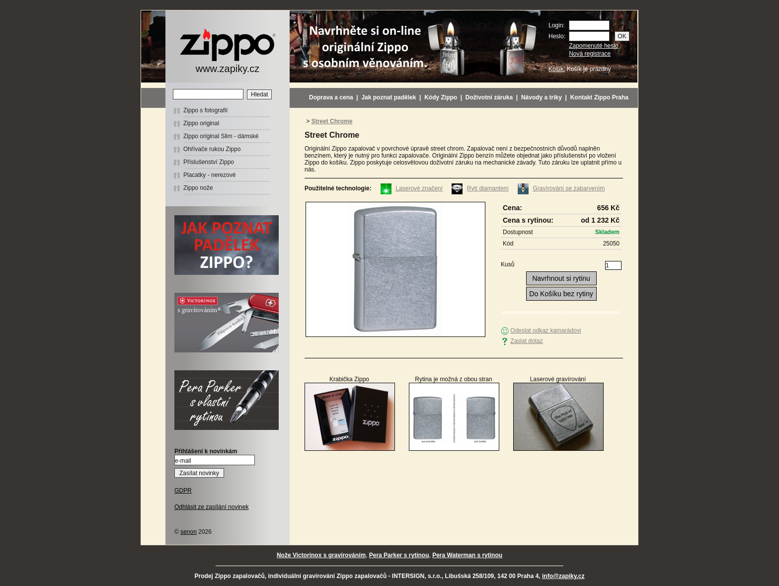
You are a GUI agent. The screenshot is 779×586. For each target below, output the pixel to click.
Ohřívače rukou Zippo (211, 149)
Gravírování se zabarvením (569, 188)
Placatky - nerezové (209, 174)
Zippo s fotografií (205, 110)
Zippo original (201, 123)
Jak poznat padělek (388, 97)
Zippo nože (198, 187)
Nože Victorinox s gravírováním (321, 555)
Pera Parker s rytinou (399, 555)
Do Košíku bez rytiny (561, 294)
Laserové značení (419, 188)
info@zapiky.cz (563, 576)
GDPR (183, 490)
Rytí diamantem (488, 188)
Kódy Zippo (440, 97)
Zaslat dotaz (526, 340)
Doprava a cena (331, 97)
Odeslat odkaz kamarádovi (545, 330)
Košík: (556, 69)
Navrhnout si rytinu (561, 278)
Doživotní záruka (489, 97)
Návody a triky (541, 97)
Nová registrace (590, 53)
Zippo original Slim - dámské (220, 136)
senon (188, 531)
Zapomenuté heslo (593, 45)
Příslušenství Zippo (208, 162)
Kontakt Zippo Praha (599, 97)
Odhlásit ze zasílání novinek (211, 506)
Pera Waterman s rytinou (467, 555)
